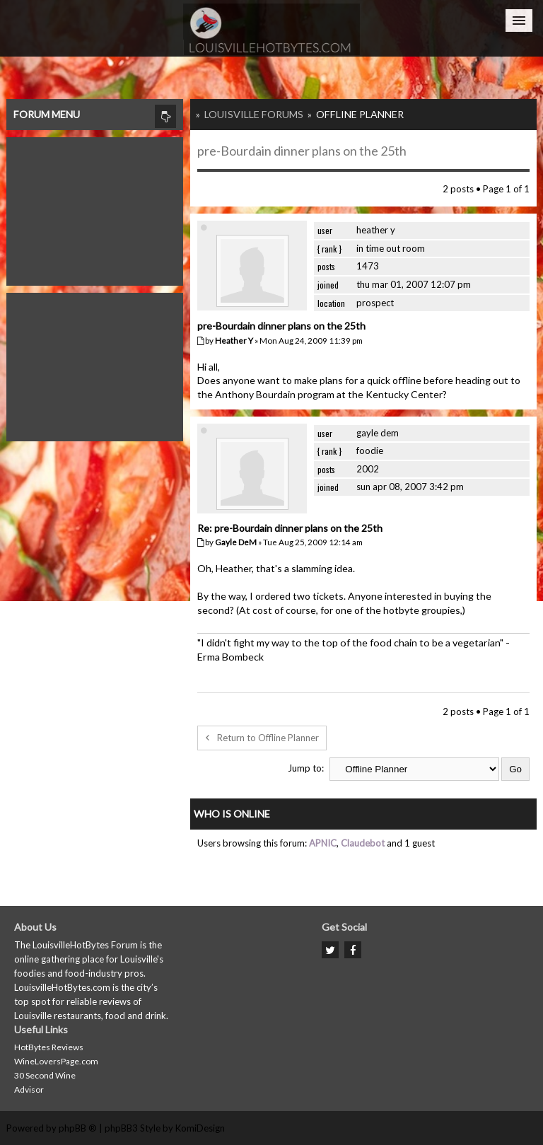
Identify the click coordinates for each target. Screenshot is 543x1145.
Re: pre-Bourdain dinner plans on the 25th (290, 528)
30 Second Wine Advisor (45, 1082)
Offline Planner (360, 114)
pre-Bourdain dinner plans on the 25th (302, 150)
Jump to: (306, 768)
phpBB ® (78, 1128)
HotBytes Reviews (48, 1047)
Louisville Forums (253, 114)
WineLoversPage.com (56, 1061)
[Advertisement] (94, 208)
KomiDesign (200, 1128)
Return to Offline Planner (262, 737)
